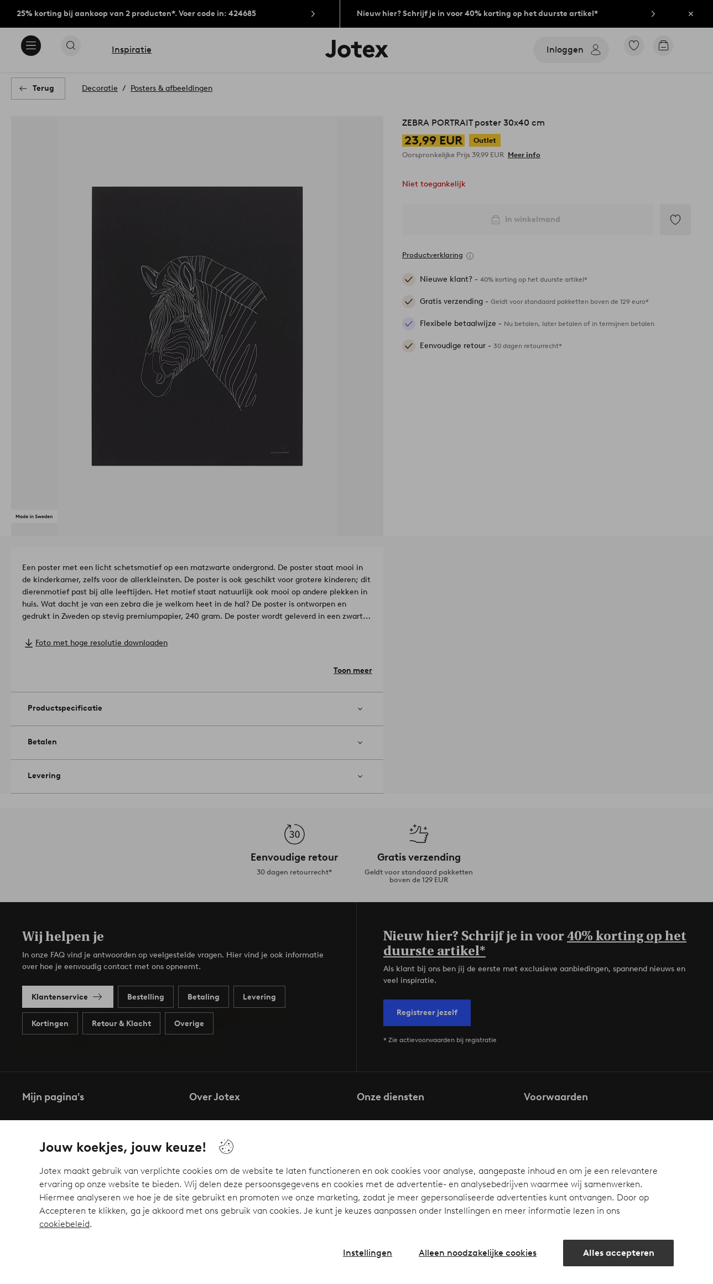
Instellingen (367, 1252)
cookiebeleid (64, 1224)
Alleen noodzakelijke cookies (478, 1252)
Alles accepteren (618, 1252)
